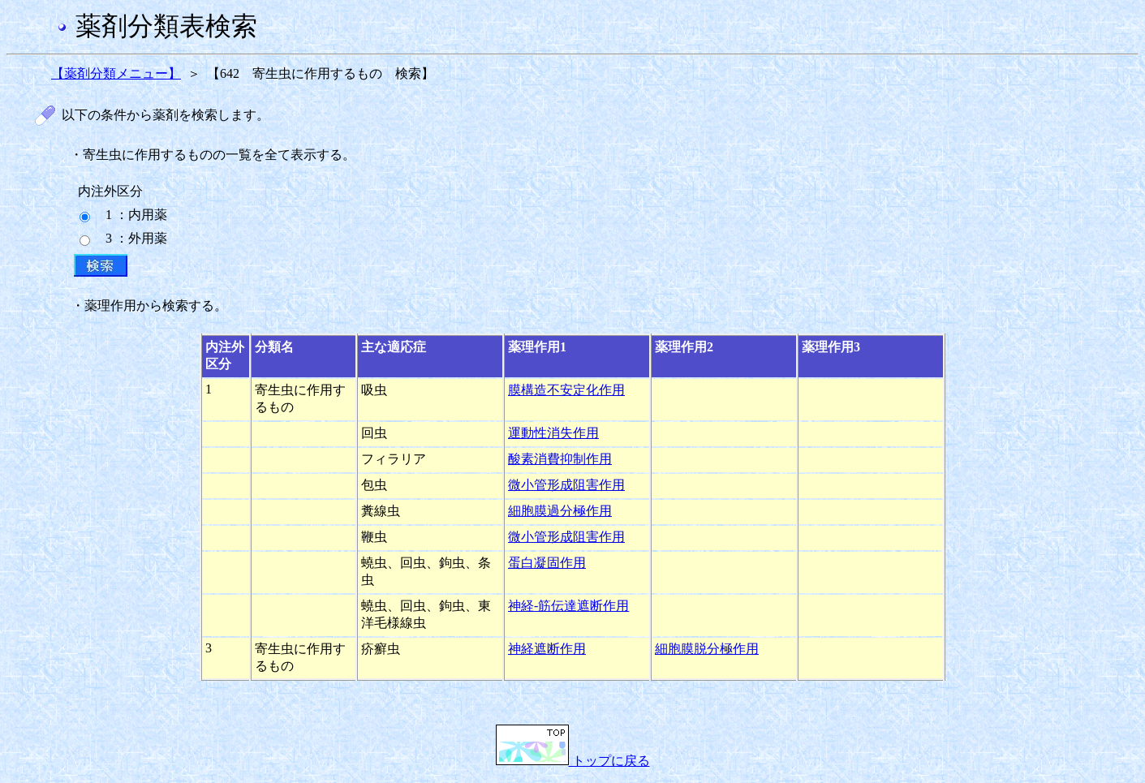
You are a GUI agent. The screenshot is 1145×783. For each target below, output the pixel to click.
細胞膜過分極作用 (560, 511)
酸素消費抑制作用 (560, 459)
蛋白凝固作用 (547, 563)
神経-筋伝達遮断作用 (568, 606)
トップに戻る (573, 761)
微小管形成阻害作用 (566, 485)
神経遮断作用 (547, 649)
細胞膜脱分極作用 (707, 649)
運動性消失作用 (553, 433)
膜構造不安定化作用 (566, 390)
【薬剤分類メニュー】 (116, 73)
